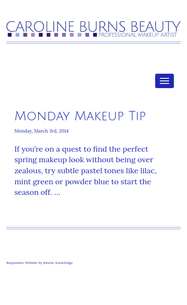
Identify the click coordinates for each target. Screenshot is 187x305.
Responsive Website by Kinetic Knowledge (39, 263)
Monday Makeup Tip (80, 116)
